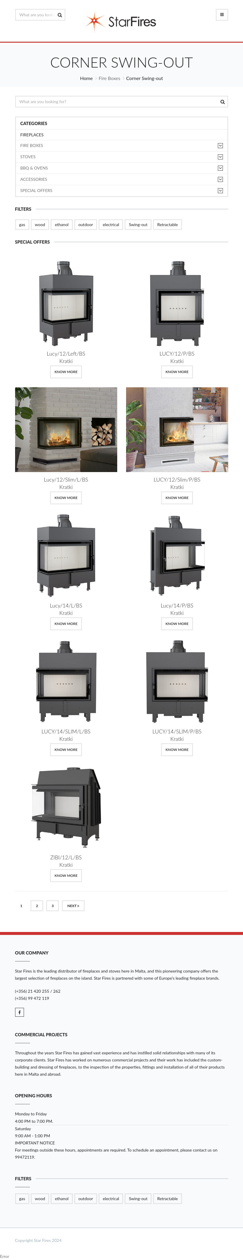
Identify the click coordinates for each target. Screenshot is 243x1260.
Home (86, 78)
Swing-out (138, 224)
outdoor (85, 224)
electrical (111, 224)
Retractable (167, 224)
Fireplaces (32, 134)
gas (22, 224)
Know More (66, 372)
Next (73, 906)
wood (40, 224)
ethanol (61, 224)
